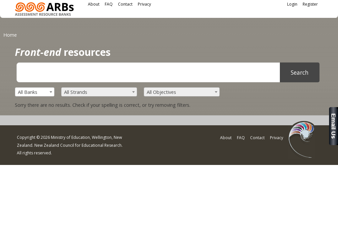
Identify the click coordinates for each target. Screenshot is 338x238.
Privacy (144, 4)
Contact (125, 4)
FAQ (109, 4)
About (93, 4)
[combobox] (35, 92)
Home (10, 35)
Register (310, 4)
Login (292, 4)
